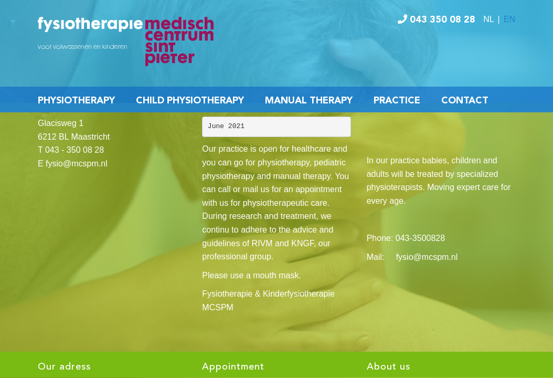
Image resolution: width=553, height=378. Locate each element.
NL (488, 19)
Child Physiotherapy (190, 101)
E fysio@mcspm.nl (73, 163)
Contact (464, 101)
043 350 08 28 (436, 20)
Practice (397, 101)
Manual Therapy (309, 101)
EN (509, 19)
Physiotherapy (76, 101)
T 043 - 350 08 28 (71, 149)
